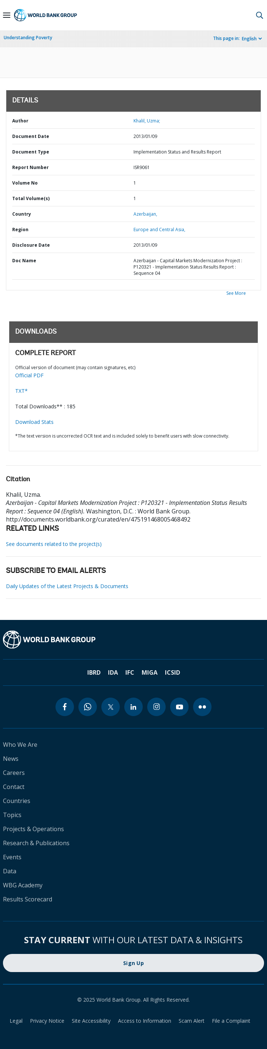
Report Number (30, 167)
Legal (16, 1020)
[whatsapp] (87, 707)
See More (236, 293)
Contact (13, 787)
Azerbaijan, (145, 214)
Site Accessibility (91, 1020)
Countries (16, 801)
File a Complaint (231, 1020)
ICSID (172, 672)
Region (20, 229)
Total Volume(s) (31, 198)
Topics (12, 815)
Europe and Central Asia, (159, 229)
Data (9, 871)
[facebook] (64, 707)
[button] (259, 15)
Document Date (30, 136)
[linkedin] (133, 707)
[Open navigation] (6, 15)
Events (12, 857)
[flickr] (202, 707)
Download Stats (34, 421)
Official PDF (29, 375)
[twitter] (110, 707)
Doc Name (24, 260)
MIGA (150, 672)
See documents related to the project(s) (54, 543)
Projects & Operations (33, 829)
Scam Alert (192, 1020)
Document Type (30, 152)
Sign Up (133, 963)
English (249, 39)
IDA (113, 672)
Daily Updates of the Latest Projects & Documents (67, 586)
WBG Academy (23, 885)
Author (20, 121)
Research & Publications (36, 843)
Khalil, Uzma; (147, 121)
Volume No (25, 183)
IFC (129, 672)
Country (21, 214)
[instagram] (156, 707)
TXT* (21, 390)
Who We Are (20, 745)
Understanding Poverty (28, 37)
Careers (14, 773)
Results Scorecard (27, 899)
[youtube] (179, 707)
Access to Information (144, 1020)
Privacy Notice (47, 1020)
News (10, 759)
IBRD (94, 672)
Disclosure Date (31, 245)
